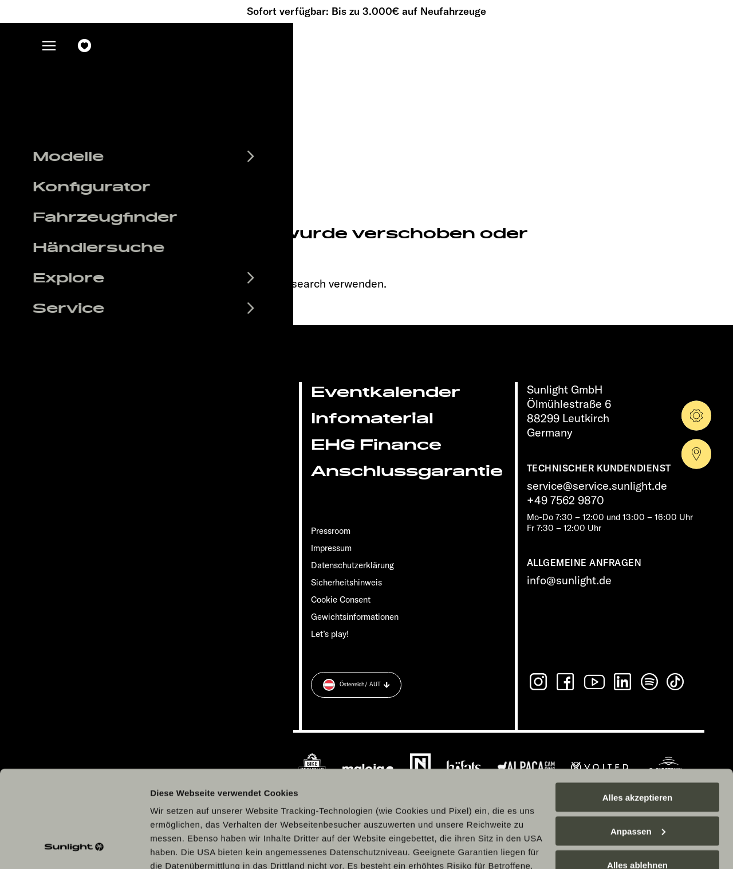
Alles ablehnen (637, 774)
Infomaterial (372, 418)
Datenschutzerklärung (432, 816)
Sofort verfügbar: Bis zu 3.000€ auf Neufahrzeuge (366, 11)
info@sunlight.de (569, 580)
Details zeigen (179, 846)
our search (299, 283)
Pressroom (330, 530)
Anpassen (637, 740)
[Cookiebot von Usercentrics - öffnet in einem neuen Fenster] (74, 846)
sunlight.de (141, 283)
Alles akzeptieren (637, 706)
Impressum (331, 547)
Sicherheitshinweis (346, 582)
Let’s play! (330, 633)
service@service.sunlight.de (597, 485)
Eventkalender (385, 392)
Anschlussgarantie (407, 471)
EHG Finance (376, 444)
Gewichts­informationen (355, 616)
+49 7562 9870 (565, 500)
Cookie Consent (341, 599)
